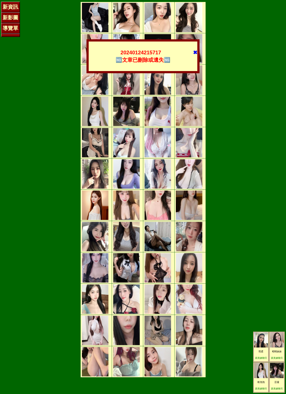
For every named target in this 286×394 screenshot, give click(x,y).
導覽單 (10, 28)
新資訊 (10, 7)
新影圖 (10, 17)
